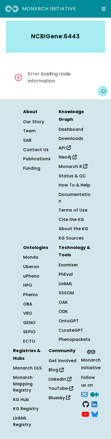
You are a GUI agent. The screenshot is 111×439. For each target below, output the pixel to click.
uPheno (31, 276)
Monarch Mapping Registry (23, 383)
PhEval (66, 274)
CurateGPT (71, 330)
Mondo (30, 257)
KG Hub (21, 399)
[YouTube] (85, 413)
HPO (27, 285)
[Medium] (94, 394)
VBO (27, 313)
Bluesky (59, 398)
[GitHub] (86, 404)
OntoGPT (69, 321)
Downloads (71, 138)
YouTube (61, 388)
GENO (29, 323)
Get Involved (62, 361)
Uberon (31, 267)
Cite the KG (71, 219)
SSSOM (66, 293)
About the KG (73, 229)
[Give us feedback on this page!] (102, 91)
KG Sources (71, 238)
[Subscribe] (84, 394)
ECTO (29, 341)
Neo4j (68, 157)
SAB (27, 140)
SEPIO (29, 332)
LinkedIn (60, 379)
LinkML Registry (22, 421)
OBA (27, 304)
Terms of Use (73, 210)
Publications (37, 159)
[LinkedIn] (94, 404)
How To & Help (74, 185)
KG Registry (25, 409)
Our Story (33, 122)
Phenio (30, 295)
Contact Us (36, 150)
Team (29, 131)
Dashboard (71, 129)
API (65, 148)
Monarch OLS (27, 368)
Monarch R (73, 166)
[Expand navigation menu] (103, 8)
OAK (63, 302)
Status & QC (72, 176)
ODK (63, 311)
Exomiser (68, 265)
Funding (31, 168)
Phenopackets (74, 339)
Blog (56, 370)
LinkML (65, 284)
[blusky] (94, 413)
